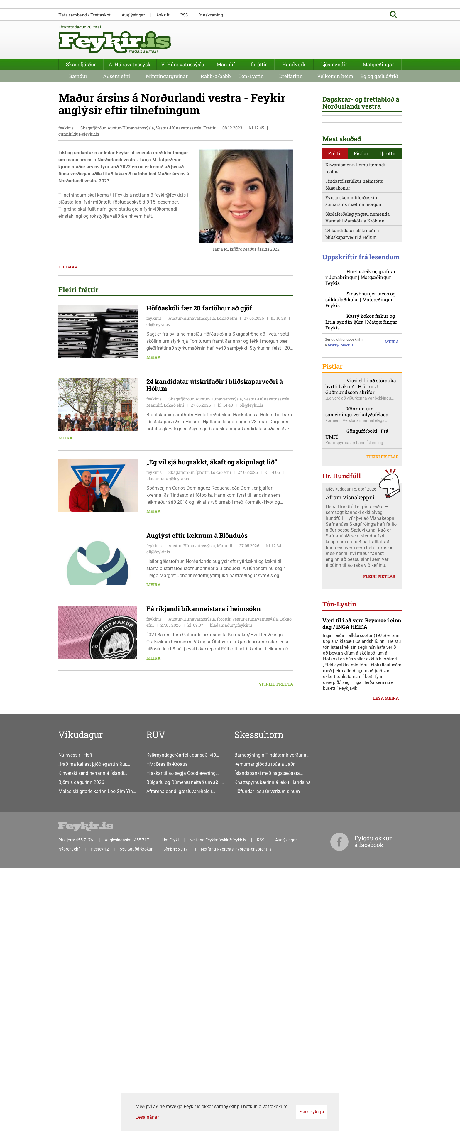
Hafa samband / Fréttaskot (84, 73)
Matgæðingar (378, 123)
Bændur (78, 134)
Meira (153, 416)
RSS (184, 73)
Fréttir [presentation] (335, 389)
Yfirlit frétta (276, 742)
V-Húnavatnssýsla (182, 123)
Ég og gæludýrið (379, 134)
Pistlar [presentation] (361, 389)
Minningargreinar (167, 134)
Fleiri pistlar (382, 719)
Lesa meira (386, 1013)
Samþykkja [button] (312, 1112)
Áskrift (163, 73)
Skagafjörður (81, 123)
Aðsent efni (116, 134)
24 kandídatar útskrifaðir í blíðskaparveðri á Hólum (352, 469)
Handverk (294, 123)
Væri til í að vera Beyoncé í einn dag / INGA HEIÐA (361, 939)
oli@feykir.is (158, 383)
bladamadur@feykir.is (167, 537)
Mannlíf (226, 123)
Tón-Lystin (251, 134)
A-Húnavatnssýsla (130, 123)
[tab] (335, 389)
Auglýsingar (133, 73)
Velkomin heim (335, 134)
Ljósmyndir (334, 123)
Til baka (68, 325)
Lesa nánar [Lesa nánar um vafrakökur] (147, 1117)
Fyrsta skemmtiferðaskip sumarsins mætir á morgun (353, 436)
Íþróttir (259, 123)
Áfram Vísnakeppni (350, 759)
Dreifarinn (291, 134)
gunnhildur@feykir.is (78, 193)
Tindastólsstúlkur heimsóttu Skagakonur (354, 420)
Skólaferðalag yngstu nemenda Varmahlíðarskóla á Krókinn (357, 453)
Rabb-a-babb (216, 134)
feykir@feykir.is (341, 592)
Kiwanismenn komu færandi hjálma (355, 403)
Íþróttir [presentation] (388, 389)
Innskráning (211, 73)
